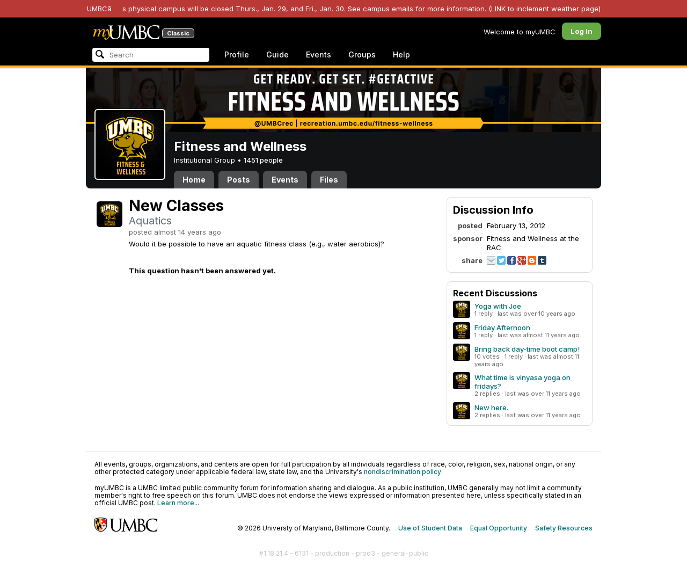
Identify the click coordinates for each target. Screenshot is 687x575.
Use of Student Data (430, 528)
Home (194, 179)
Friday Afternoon (502, 327)
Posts (238, 179)
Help (401, 54)
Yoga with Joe (497, 306)
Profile (236, 54)
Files (329, 179)
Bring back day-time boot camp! (527, 349)
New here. (491, 407)
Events (318, 54)
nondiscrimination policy (402, 472)
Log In (582, 31)
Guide (277, 54)
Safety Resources (564, 528)
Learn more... (178, 503)
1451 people (263, 160)
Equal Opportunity (498, 528)
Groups (362, 54)
